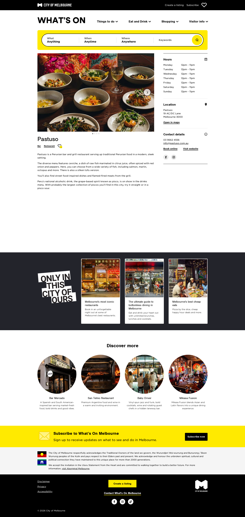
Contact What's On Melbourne (122, 493)
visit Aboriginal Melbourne (75, 468)
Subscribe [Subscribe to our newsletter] (192, 5)
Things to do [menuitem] (107, 21)
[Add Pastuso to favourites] (60, 146)
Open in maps (171, 122)
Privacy (41, 486)
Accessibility (44, 491)
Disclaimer (43, 481)
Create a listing (174, 5)
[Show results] (197, 40)
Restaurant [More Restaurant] (49, 146)
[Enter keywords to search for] (172, 41)
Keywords (165, 40)
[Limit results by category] (60, 40)
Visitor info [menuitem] (198, 21)
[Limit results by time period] (98, 40)
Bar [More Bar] (39, 146)
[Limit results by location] (135, 40)
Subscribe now (196, 436)
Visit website (190, 148)
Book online (170, 148)
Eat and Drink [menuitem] (139, 21)
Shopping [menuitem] (169, 21)
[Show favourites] (204, 5)
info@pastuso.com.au (175, 143)
